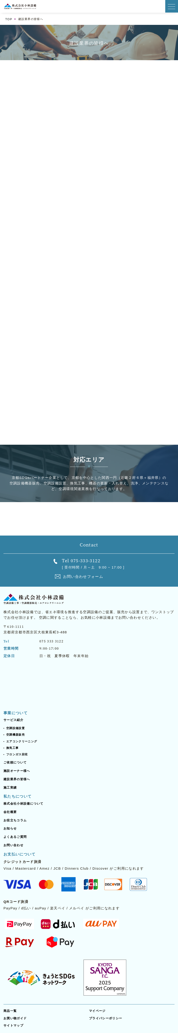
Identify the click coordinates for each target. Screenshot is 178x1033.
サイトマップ (13, 1025)
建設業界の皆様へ (16, 779)
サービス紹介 (13, 720)
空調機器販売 (15, 734)
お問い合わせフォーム (83, 576)
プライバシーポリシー (105, 1018)
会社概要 (10, 812)
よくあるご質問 (15, 837)
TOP (8, 19)
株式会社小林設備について (23, 803)
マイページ (97, 1011)
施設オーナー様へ (16, 771)
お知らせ (10, 828)
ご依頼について (15, 762)
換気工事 (12, 748)
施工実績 (10, 787)
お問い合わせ (13, 845)
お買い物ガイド (15, 1018)
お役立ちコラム (15, 820)
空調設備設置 (15, 728)
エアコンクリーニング (21, 741)
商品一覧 (10, 1011)
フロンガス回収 (17, 754)
